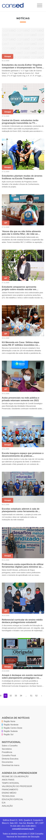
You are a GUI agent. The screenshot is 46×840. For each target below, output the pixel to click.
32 (11, 696)
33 (16, 696)
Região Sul (8, 734)
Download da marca (10, 765)
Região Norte (9, 721)
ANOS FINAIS (8, 780)
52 (36, 696)
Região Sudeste (11, 731)
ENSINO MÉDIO (9, 793)
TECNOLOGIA (8, 796)
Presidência (7, 752)
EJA (3, 803)
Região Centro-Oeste (13, 728)
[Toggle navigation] (39, 5)
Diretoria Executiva (10, 759)
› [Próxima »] (41, 696)
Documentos (7, 762)
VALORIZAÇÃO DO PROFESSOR (17, 786)
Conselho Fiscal (9, 755)
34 (21, 696)
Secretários (7, 749)
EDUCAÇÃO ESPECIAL (12, 799)
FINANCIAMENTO (10, 790)
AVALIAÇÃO (7, 806)
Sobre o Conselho (10, 746)
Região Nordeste (11, 725)
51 (31, 696)
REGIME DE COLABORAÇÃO (15, 776)
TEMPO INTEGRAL (10, 783)
